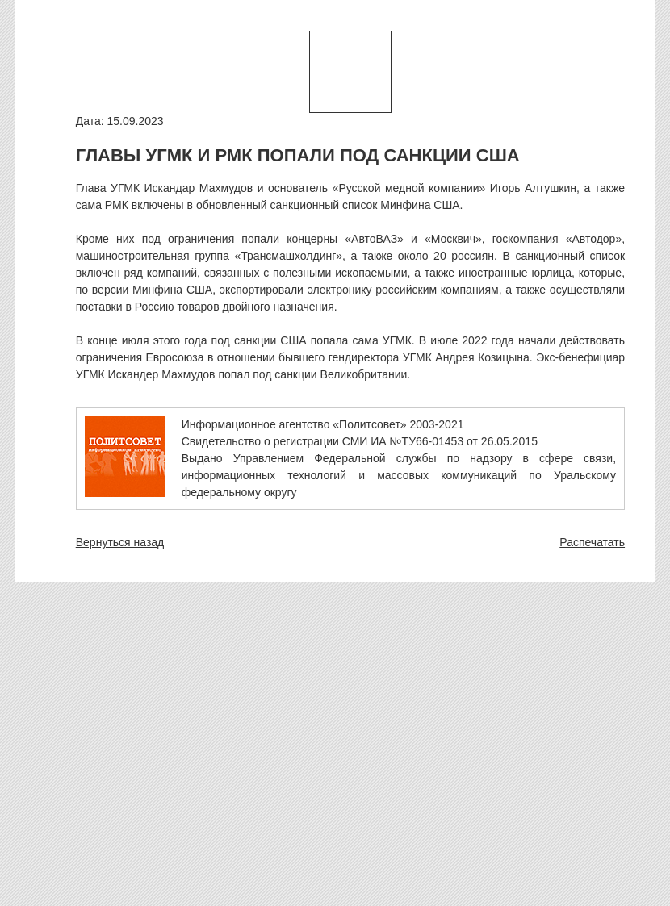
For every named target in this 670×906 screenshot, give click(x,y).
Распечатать (592, 542)
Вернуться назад (120, 542)
